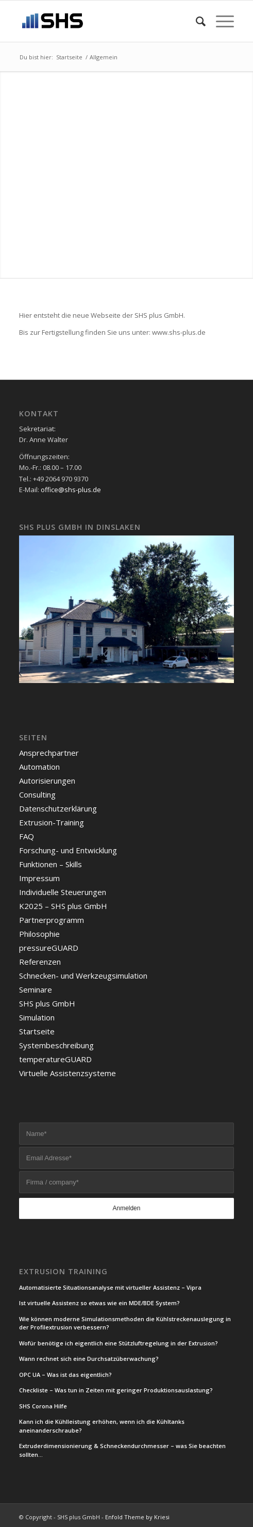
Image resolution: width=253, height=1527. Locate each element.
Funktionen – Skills (50, 864)
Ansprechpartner (49, 753)
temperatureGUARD (55, 1059)
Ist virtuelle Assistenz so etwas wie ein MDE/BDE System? (99, 1303)
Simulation (37, 1017)
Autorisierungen (47, 780)
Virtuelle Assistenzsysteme (67, 1073)
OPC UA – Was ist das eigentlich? (65, 1374)
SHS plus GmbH (47, 1003)
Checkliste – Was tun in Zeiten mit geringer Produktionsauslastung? (116, 1390)
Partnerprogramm (51, 920)
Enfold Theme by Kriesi (137, 1517)
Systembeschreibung (56, 1045)
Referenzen (40, 961)
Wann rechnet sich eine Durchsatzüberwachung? (89, 1358)
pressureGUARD (48, 948)
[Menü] (220, 21)
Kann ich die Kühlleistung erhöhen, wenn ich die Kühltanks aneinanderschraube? (101, 1426)
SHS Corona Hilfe (43, 1406)
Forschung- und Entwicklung (68, 850)
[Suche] (195, 21)
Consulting (37, 794)
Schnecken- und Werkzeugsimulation (83, 975)
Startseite (37, 1031)
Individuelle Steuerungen (62, 892)
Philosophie (39, 934)
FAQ (26, 836)
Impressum (39, 878)
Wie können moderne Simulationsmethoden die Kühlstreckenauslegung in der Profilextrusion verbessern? (125, 1323)
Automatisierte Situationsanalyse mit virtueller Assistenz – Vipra (110, 1287)
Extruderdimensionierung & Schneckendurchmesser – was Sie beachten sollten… (122, 1450)
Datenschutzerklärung (58, 808)
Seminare (35, 989)
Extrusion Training (63, 1272)
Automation (39, 766)
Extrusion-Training (51, 822)
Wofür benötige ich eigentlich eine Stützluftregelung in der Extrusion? (118, 1343)
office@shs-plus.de (71, 489)
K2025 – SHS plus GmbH (63, 906)
